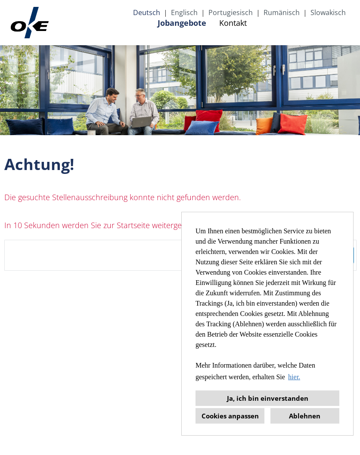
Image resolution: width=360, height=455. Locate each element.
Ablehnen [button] (304, 416)
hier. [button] (294, 377)
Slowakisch (328, 12)
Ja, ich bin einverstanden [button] (267, 398)
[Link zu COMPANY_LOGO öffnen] (30, 22)
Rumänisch (282, 12)
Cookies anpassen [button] (230, 416)
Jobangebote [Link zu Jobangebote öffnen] (182, 23)
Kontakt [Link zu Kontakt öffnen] (233, 23)
